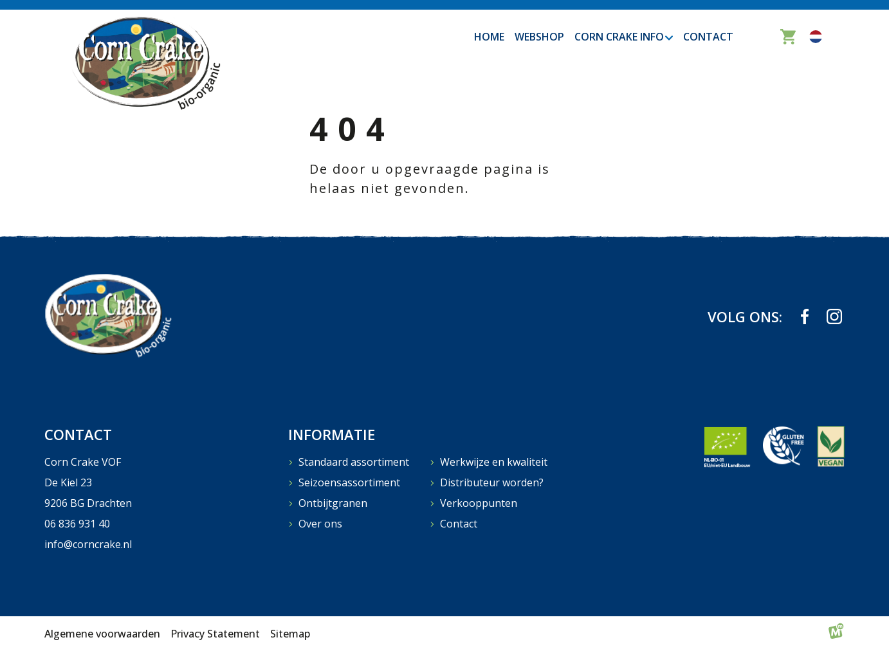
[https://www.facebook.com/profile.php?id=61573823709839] (804, 316)
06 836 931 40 (77, 524)
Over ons (320, 524)
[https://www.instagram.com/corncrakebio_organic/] (834, 316)
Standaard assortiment (353, 462)
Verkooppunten (478, 503)
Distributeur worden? (492, 482)
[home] (144, 62)
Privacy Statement (215, 634)
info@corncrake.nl (88, 544)
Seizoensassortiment (349, 482)
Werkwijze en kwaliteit (493, 462)
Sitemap (290, 634)
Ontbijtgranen (332, 503)
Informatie (331, 434)
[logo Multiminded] (836, 633)
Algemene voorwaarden (102, 634)
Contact (458, 524)
